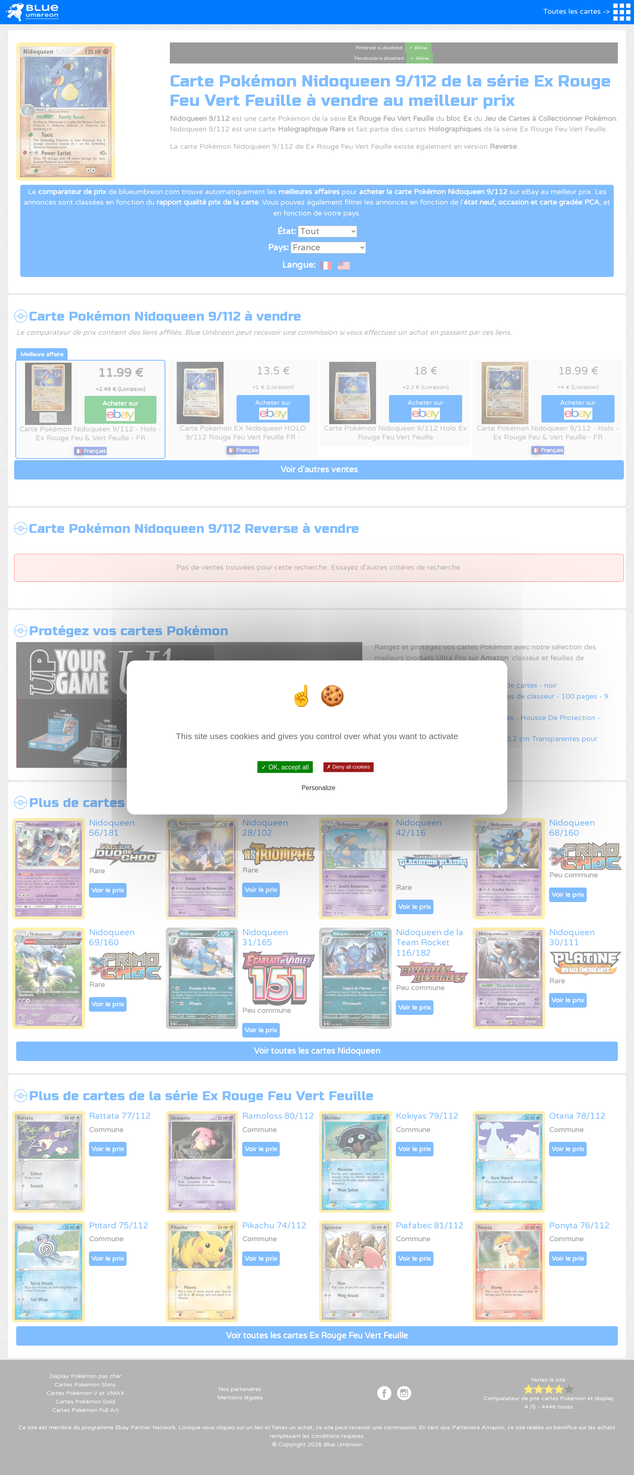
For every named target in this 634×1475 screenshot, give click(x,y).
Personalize (319, 787)
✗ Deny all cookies (348, 767)
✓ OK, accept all (285, 767)
